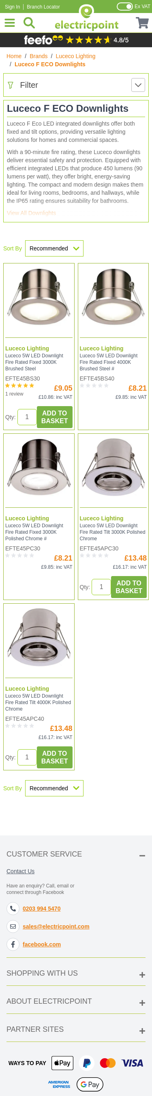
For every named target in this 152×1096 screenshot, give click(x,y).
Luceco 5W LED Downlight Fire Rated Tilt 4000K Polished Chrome (38, 702)
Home (13, 56)
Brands (38, 56)
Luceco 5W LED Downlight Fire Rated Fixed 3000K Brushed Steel (34, 362)
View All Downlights (31, 213)
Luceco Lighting (76, 56)
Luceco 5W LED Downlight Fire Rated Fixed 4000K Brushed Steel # (109, 362)
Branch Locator (43, 7)
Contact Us (20, 871)
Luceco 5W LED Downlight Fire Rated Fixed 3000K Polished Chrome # (34, 532)
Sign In (12, 7)
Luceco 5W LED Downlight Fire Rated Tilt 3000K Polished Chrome (113, 532)
